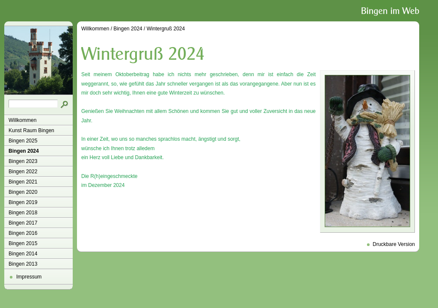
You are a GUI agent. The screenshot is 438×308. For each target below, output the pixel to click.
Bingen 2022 (23, 172)
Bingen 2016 (23, 233)
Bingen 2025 (23, 141)
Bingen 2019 (23, 202)
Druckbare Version (394, 244)
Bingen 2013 (23, 264)
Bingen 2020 (23, 192)
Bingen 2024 (24, 151)
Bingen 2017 (23, 223)
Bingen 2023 (23, 161)
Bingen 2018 (23, 213)
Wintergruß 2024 (166, 29)
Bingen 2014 (23, 254)
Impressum (28, 277)
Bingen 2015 (23, 243)
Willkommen (22, 120)
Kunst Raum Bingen (31, 130)
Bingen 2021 (23, 182)
